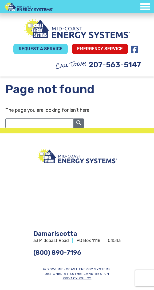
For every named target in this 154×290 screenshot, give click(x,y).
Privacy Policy (77, 278)
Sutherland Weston (89, 274)
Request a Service (40, 48)
